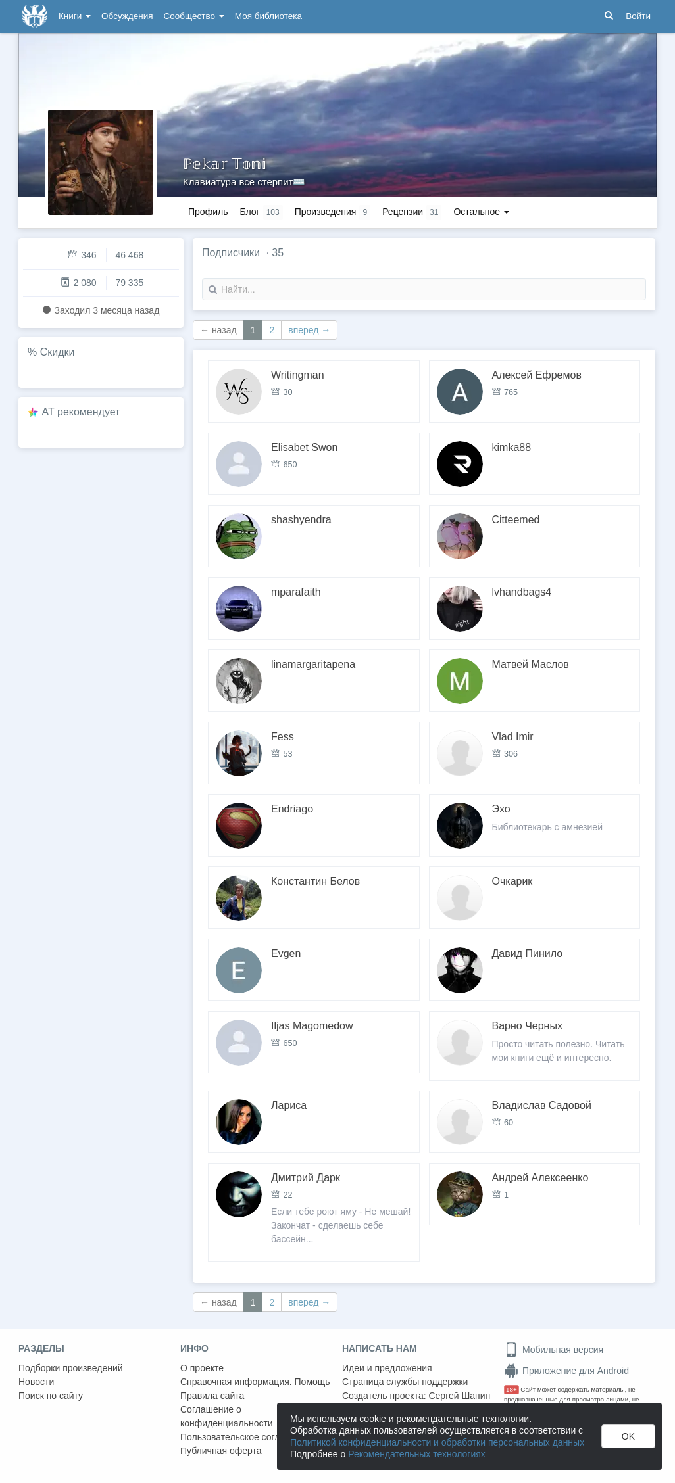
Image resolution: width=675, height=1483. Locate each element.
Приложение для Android (566, 1370)
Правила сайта (212, 1395)
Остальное (481, 211)
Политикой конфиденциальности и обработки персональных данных (437, 1442)
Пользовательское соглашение (246, 1437)
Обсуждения (127, 16)
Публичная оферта (221, 1451)
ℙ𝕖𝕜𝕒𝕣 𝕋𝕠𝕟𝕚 (224, 164)
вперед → (309, 330)
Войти (638, 16)
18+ (511, 1389)
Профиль (208, 211)
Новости (36, 1382)
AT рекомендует (81, 411)
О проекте (202, 1368)
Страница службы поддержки (405, 1382)
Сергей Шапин (459, 1395)
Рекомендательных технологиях (417, 1454)
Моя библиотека (268, 16)
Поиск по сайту (50, 1395)
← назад (218, 330)
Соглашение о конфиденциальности (226, 1416)
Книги (75, 16)
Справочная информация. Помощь (255, 1382)
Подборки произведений (70, 1368)
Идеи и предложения (387, 1368)
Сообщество (194, 16)
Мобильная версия (553, 1349)
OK (628, 1436)
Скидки (57, 352)
